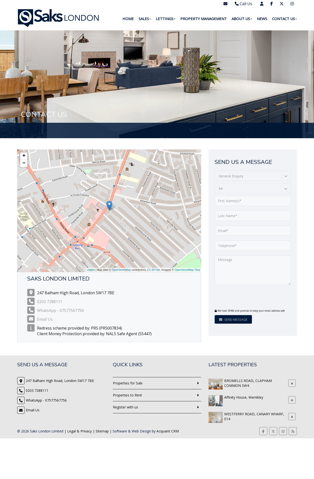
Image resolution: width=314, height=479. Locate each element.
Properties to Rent (127, 395)
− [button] (24, 163)
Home (128, 18)
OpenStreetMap (121, 269)
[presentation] (244, 297)
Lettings (165, 18)
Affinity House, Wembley (243, 397)
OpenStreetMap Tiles (187, 269)
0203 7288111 (49, 301)
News (262, 18)
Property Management (203, 18)
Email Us (45, 319)
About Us (242, 18)
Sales (145, 18)
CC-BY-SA (153, 269)
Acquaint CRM (168, 431)
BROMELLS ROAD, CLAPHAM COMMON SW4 (248, 383)
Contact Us (284, 18)
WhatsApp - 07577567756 (60, 310)
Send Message (233, 319)
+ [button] (24, 156)
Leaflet (91, 269)
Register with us (125, 407)
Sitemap (102, 431)
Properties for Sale (128, 383)
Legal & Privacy (79, 431)
